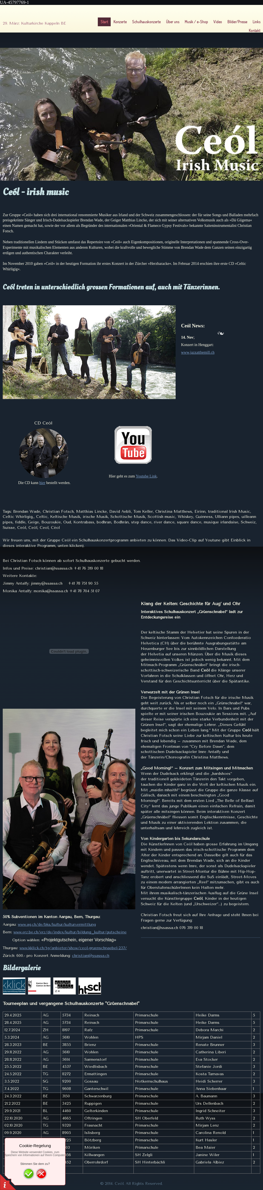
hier (42, 483)
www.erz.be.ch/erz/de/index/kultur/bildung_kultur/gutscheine (70, 932)
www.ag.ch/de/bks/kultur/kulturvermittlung (57, 924)
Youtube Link (146, 476)
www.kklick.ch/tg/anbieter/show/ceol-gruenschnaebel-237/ (73, 948)
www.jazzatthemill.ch (198, 352)
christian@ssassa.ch (90, 955)
